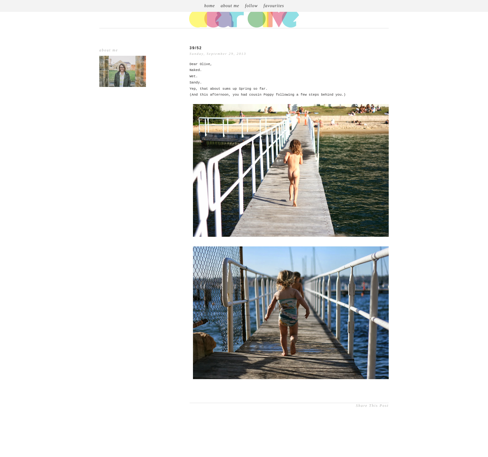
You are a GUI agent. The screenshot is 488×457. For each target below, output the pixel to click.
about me (230, 5)
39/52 (196, 48)
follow (251, 5)
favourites (274, 5)
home (209, 5)
